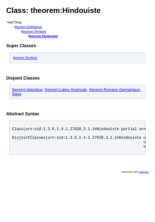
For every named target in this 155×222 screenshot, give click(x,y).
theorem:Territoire (34, 31)
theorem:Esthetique (28, 27)
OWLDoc (144, 176)
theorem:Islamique (27, 90)
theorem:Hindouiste (43, 36)
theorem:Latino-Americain (66, 90)
